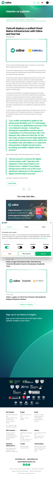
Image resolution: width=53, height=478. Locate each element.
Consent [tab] (9, 227)
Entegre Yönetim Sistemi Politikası (20, 471)
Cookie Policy (43, 238)
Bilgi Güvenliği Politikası (35, 471)
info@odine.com (20, 459)
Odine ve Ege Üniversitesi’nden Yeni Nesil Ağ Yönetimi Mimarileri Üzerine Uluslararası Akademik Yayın (25, 265)
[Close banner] (50, 222)
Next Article (29, 189)
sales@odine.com (32, 459)
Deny (9, 253)
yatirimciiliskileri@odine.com (26, 462)
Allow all (43, 253)
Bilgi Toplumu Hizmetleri (38, 469)
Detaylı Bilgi (12, 183)
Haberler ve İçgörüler (18, 19)
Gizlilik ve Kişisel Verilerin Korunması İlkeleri (19, 469)
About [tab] (43, 227)
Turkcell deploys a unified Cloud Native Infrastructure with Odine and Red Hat (26, 21)
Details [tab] (26, 227)
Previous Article (24, 189)
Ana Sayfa (8, 19)
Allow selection (26, 253)
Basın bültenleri (30, 19)
